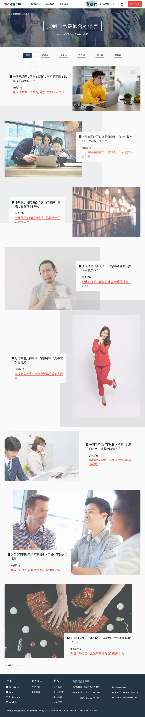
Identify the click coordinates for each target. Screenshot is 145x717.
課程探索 (34, 4)
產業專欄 (64, 4)
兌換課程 (58, 702)
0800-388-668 (120, 692)
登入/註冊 (135, 4)
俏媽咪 (45, 55)
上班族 (27, 55)
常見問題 (36, 692)
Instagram (13, 697)
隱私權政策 (59, 692)
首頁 (8, 13)
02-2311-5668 (120, 687)
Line (9, 692)
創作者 (99, 55)
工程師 (81, 55)
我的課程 (104, 4)
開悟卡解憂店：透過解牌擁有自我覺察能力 (97, 651)
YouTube (12, 702)
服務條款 (58, 687)
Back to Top (11, 665)
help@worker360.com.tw (126, 697)
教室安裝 (36, 687)
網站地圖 (58, 697)
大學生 (63, 55)
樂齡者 (118, 55)
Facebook (12, 687)
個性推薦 (50, 4)
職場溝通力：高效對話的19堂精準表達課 (38, 92)
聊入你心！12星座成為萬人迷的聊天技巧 (36, 568)
